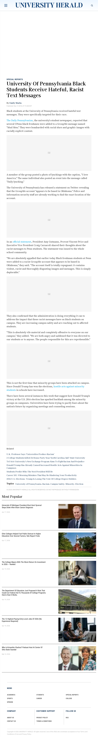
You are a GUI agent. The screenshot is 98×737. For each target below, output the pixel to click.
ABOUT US (10, 718)
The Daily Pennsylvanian (20, 120)
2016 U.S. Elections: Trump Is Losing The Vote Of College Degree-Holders (41, 478)
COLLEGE (69, 698)
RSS (67, 718)
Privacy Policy (26, 734)
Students (40, 695)
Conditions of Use (13, 734)
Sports (10, 698)
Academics (11, 695)
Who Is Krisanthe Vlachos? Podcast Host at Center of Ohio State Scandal (22, 648)
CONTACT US (11, 721)
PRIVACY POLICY (42, 718)
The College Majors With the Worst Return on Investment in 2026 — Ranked (24, 563)
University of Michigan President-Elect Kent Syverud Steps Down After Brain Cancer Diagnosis (21, 506)
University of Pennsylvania (28, 483)
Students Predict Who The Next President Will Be (30, 471)
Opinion (10, 702)
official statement (22, 241)
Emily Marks (16, 102)
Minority (70, 483)
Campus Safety (57, 483)
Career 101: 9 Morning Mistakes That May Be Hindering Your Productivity (42, 475)
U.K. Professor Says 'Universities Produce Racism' (30, 454)
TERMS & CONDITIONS (44, 721)
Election (79, 483)
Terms (82, 732)
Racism (45, 483)
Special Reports (15, 79)
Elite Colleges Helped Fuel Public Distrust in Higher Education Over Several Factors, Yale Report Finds (21, 535)
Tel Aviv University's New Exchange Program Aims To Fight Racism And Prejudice (45, 461)
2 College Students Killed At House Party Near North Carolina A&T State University (46, 457)
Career (39, 698)
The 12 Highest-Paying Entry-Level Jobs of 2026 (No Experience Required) (22, 620)
